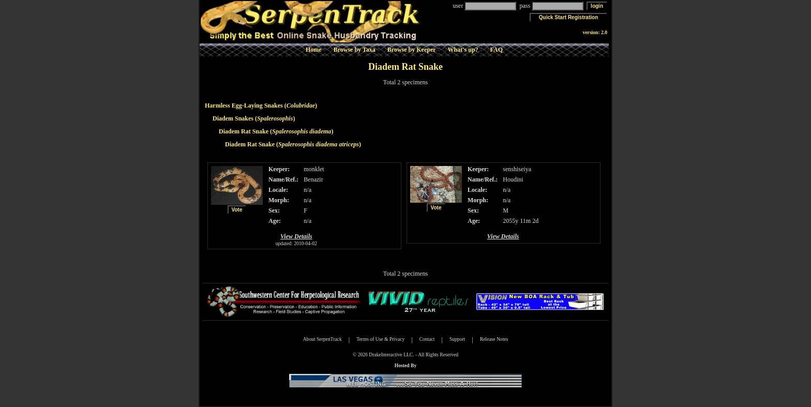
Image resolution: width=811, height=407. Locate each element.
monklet (314, 169)
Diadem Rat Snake (243, 131)
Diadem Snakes (233, 118)
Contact (427, 339)
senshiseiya (517, 169)
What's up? (463, 49)
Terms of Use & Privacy (380, 339)
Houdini (513, 179)
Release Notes (494, 339)
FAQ (496, 49)
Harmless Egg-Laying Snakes (244, 105)
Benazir (313, 179)
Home (314, 49)
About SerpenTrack (322, 339)
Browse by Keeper (411, 49)
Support (457, 339)
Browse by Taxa (355, 49)
